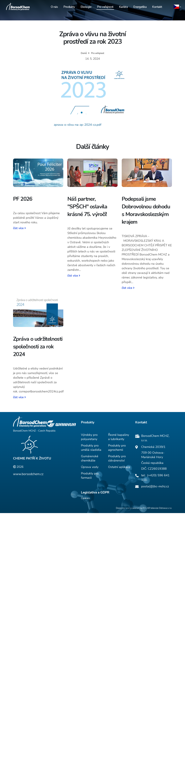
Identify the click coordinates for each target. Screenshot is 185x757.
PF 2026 (22, 199)
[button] (177, 7)
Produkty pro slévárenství (117, 458)
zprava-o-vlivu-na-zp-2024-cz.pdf (77, 125)
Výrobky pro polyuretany (89, 437)
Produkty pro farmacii (90, 475)
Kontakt (157, 7)
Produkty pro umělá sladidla (91, 447)
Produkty (69, 7)
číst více (19, 228)
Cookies (85, 498)
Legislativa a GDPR (95, 492)
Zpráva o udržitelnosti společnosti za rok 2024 (37, 346)
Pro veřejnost (105, 7)
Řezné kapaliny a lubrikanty (118, 437)
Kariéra (123, 7)
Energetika (139, 7)
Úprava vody (89, 467)
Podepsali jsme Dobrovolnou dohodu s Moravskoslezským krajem (146, 210)
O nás (54, 7)
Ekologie (86, 7)
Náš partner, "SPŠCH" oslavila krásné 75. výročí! (87, 206)
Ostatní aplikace (119, 467)
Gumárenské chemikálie (89, 458)
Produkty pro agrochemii (117, 447)
